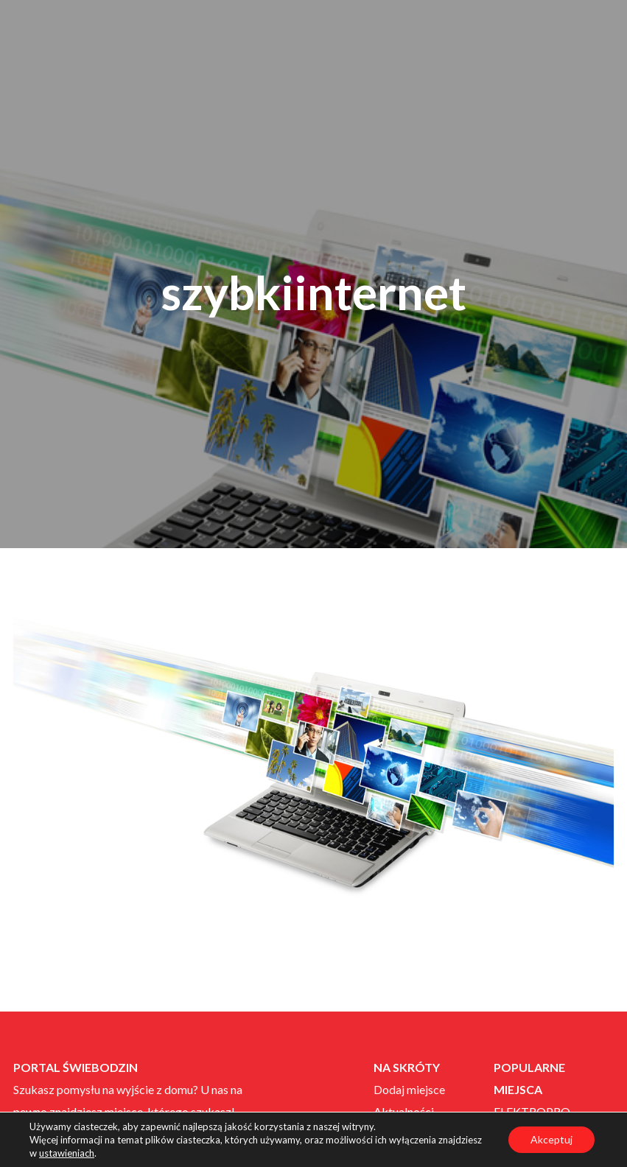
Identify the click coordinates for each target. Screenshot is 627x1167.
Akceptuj (551, 1139)
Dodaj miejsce (409, 1089)
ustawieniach (66, 1153)
